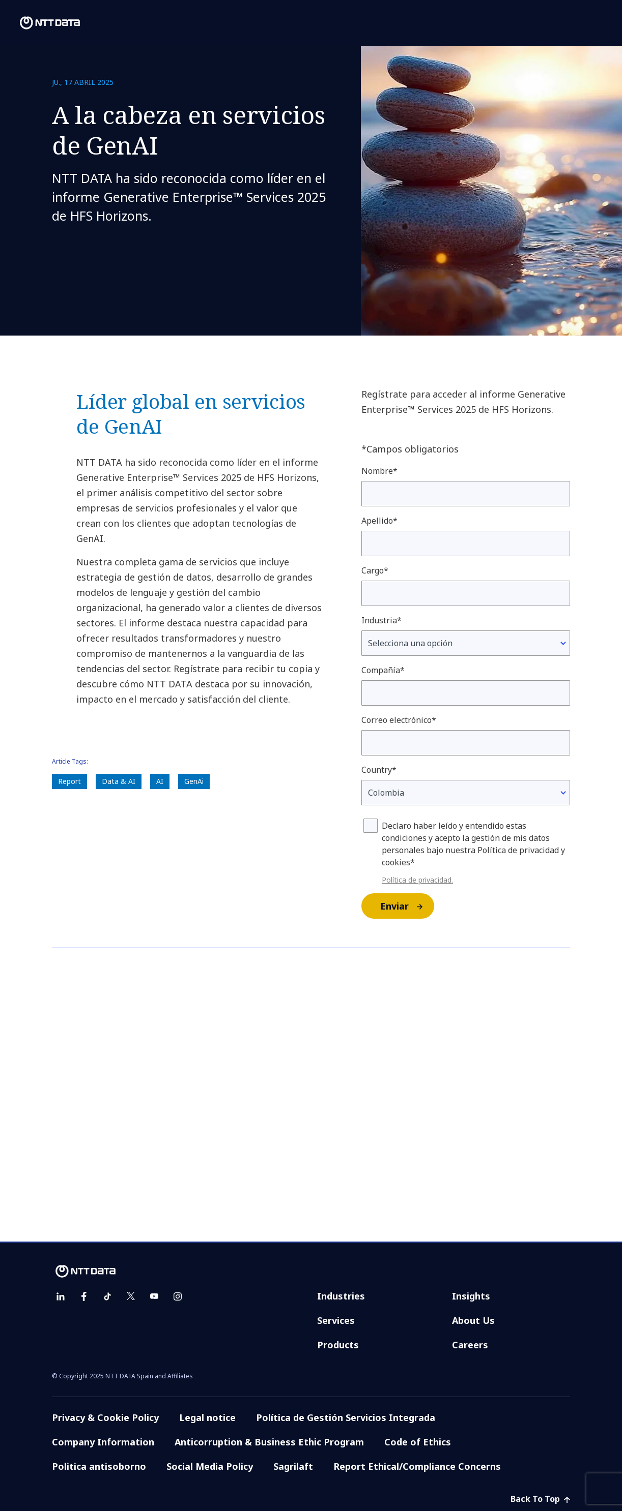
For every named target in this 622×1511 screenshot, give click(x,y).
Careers (470, 1345)
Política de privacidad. (417, 880)
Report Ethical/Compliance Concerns (417, 1466)
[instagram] (177, 1296)
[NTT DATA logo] (41, 23)
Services (336, 1320)
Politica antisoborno (99, 1466)
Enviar (406, 906)
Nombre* (379, 470)
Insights (471, 1296)
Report (69, 781)
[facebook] (84, 1296)
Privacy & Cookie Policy (105, 1417)
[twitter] (130, 1296)
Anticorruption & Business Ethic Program (269, 1442)
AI (159, 781)
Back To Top (540, 1498)
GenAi (194, 781)
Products (338, 1345)
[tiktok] (107, 1296)
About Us (473, 1320)
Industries (341, 1296)
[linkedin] (60, 1296)
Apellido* (379, 520)
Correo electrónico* (398, 720)
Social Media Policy (209, 1466)
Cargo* (374, 570)
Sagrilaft (293, 1466)
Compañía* (383, 670)
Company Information (103, 1442)
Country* (379, 769)
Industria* (381, 620)
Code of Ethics (417, 1442)
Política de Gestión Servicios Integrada (345, 1417)
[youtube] (154, 1296)
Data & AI (118, 781)
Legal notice (207, 1417)
